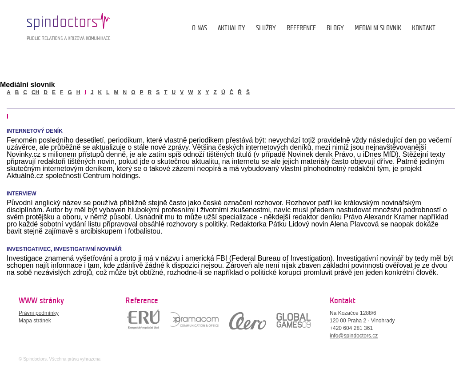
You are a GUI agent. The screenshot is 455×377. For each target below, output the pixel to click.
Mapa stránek (35, 320)
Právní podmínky (39, 313)
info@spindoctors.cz (354, 336)
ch (35, 92)
